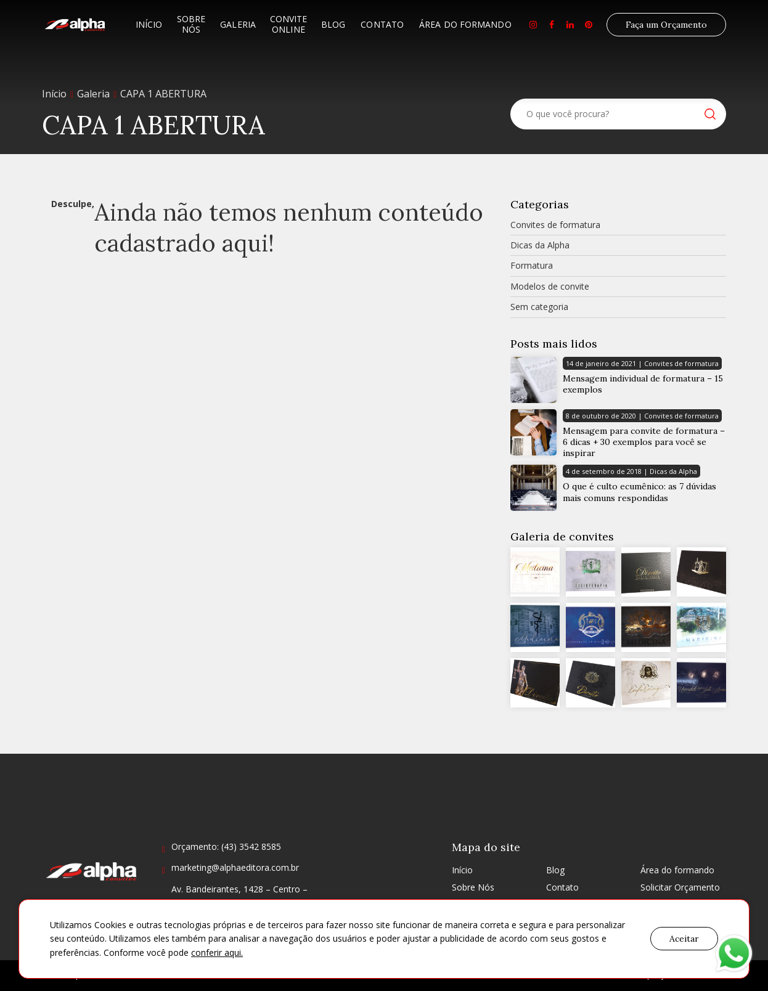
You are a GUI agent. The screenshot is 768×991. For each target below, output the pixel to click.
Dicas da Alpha (540, 245)
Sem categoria (539, 306)
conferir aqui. (217, 952)
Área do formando (465, 24)
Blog (333, 24)
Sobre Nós (191, 24)
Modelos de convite (549, 286)
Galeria (238, 24)
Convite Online (288, 24)
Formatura (531, 265)
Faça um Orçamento (666, 24)
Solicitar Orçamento (680, 887)
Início (149, 24)
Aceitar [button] (684, 938)
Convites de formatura (555, 224)
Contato (382, 24)
